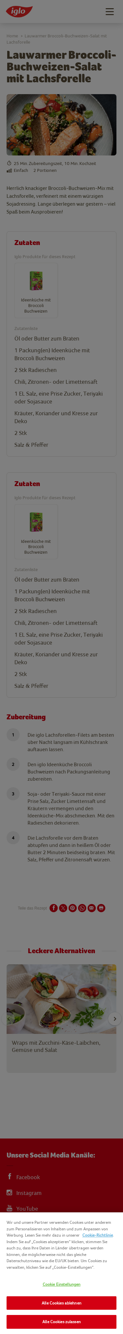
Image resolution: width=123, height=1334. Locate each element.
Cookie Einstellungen (62, 1284)
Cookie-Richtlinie (97, 1235)
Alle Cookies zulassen (61, 1321)
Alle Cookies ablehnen (61, 1303)
